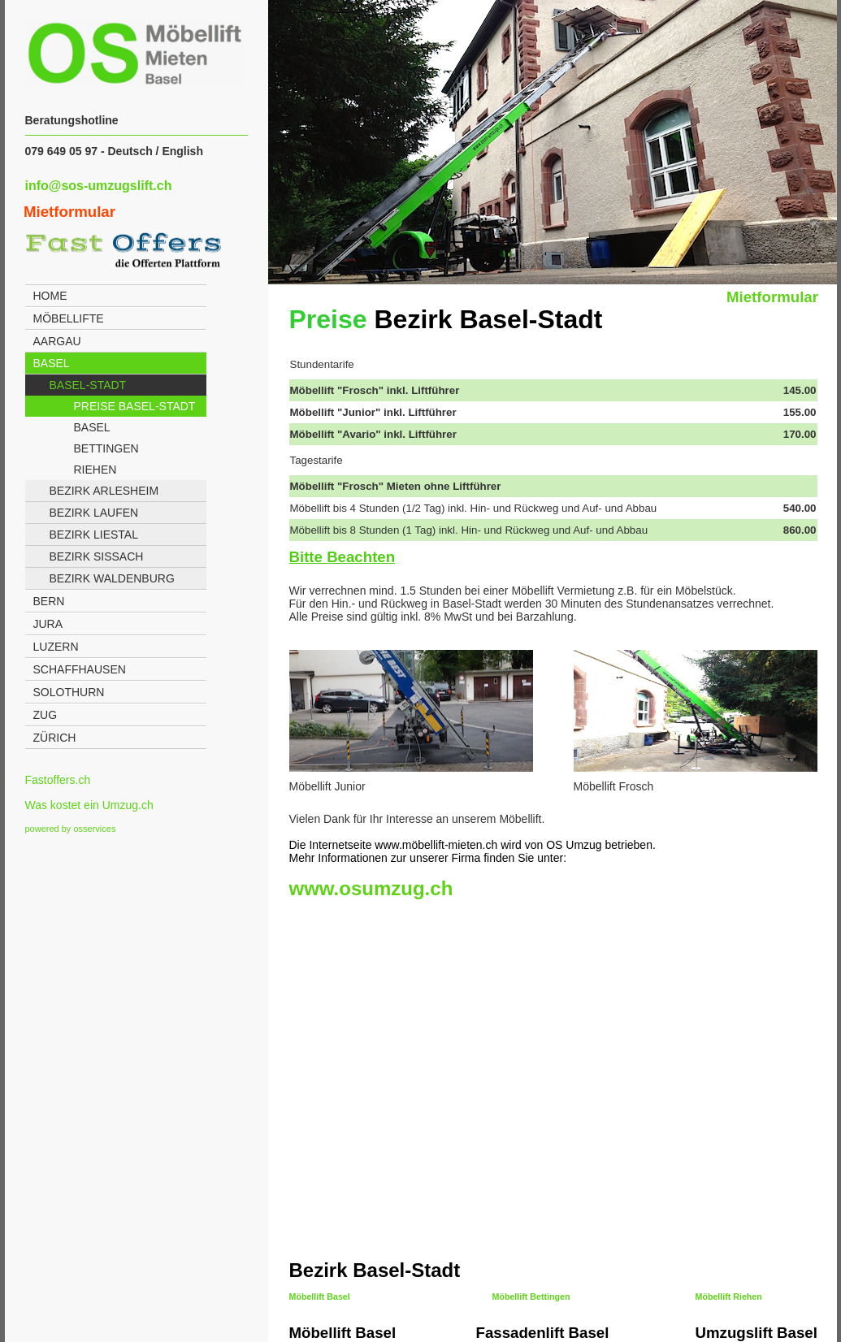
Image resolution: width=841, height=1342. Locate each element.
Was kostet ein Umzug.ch (89, 805)
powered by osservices (70, 828)
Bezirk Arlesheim (104, 490)
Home (50, 295)
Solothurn (69, 692)
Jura (48, 623)
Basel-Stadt (88, 385)
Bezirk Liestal (94, 534)
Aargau (57, 341)
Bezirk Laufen (94, 512)
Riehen (95, 469)
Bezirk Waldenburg (112, 578)
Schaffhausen (79, 669)
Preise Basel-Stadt (135, 406)
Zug (45, 714)
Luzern (56, 646)
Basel (51, 363)
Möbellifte (68, 318)
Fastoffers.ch (58, 779)
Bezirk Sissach (97, 556)
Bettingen (106, 448)
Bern (49, 601)
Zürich (54, 737)
